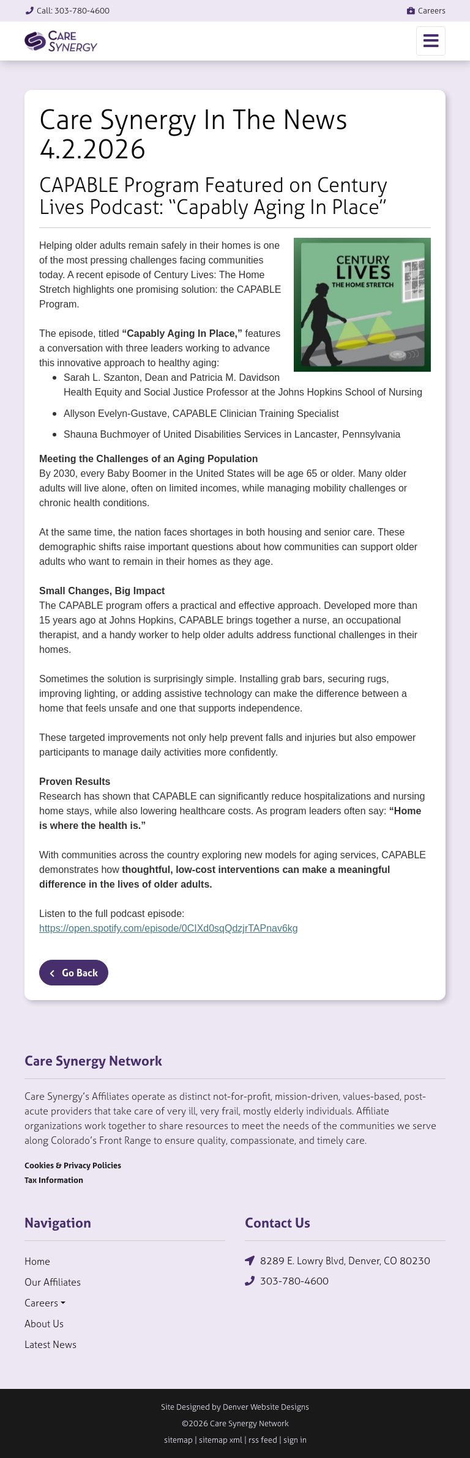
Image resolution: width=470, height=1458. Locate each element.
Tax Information (53, 1180)
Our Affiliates (52, 1282)
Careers (426, 11)
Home (37, 1261)
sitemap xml (220, 1440)
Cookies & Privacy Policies (72, 1165)
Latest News (50, 1344)
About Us (44, 1323)
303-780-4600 (287, 1281)
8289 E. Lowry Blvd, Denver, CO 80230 (337, 1260)
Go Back (74, 972)
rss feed (262, 1440)
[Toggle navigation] (431, 41)
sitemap (178, 1440)
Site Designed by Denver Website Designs (235, 1407)
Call (67, 11)
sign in (295, 1440)
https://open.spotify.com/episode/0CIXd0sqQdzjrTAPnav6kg (168, 928)
